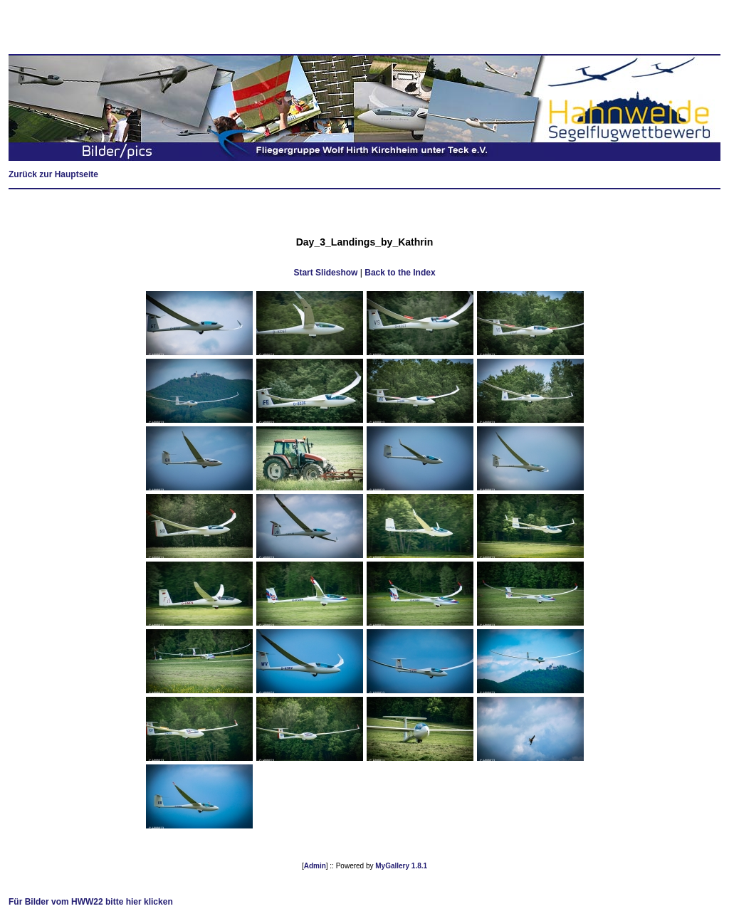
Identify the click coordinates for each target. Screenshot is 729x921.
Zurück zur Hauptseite (53, 174)
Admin (315, 866)
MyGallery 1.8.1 (401, 866)
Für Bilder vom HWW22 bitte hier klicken (91, 902)
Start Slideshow (325, 273)
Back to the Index (399, 273)
